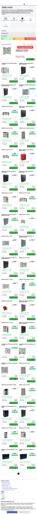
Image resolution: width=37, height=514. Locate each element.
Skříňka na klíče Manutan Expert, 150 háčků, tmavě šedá (9, 266)
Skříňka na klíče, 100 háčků (9, 202)
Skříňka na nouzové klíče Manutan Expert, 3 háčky (27, 158)
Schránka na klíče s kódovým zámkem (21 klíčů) (9, 72)
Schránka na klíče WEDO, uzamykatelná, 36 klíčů (9, 372)
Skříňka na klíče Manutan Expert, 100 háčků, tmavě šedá (27, 415)
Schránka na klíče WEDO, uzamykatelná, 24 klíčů (27, 352)
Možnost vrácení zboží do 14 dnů (8, 489)
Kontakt (19, 4)
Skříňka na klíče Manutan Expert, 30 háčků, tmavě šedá (27, 72)
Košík (26, 4)
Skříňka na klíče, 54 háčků (27, 372)
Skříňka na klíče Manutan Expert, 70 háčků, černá (27, 115)
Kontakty (3, 497)
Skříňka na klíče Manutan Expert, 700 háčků (27, 458)
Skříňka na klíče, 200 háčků (9, 137)
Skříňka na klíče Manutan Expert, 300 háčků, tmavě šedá (27, 331)
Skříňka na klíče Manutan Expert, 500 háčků (9, 415)
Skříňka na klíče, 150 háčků (9, 331)
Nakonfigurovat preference (24, 512)
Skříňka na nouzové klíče (9, 310)
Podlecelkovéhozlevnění (14, 39)
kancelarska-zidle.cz (18, 1)
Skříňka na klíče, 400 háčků (9, 158)
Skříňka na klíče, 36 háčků (9, 245)
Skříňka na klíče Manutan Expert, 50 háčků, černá (27, 180)
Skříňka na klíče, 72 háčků (27, 394)
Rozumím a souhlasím (12, 512)
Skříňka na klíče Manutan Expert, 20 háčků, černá (9, 180)
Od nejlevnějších (4, 33)
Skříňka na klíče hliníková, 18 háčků (9, 394)
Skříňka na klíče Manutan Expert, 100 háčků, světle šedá (27, 310)
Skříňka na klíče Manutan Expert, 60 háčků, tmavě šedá (9, 94)
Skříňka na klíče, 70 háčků (27, 266)
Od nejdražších (4, 36)
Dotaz (3, 496)
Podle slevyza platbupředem (26, 39)
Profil (11, 4)
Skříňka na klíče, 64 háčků (27, 437)
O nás (3, 494)
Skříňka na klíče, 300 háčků (27, 202)
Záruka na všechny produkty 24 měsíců (9, 488)
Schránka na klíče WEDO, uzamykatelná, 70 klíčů (18, 53)
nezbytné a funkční (11, 506)
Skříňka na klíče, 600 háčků (9, 115)
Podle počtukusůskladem (2, 39)
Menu (34, 4)
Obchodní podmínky (6, 482)
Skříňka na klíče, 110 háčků (9, 288)
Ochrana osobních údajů (6, 486)
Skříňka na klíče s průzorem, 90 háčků (27, 137)
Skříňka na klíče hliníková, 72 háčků (9, 437)
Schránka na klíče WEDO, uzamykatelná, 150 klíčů (27, 94)
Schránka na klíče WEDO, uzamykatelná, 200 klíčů (9, 352)
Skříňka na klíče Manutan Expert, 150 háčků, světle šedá (27, 245)
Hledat (4, 4)
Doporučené (3, 30)
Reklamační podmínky (6, 483)
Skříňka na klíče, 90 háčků (27, 223)
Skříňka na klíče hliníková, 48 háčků (27, 288)
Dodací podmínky (5, 485)
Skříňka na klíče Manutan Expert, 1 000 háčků (9, 458)
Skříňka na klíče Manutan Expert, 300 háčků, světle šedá (9, 223)
